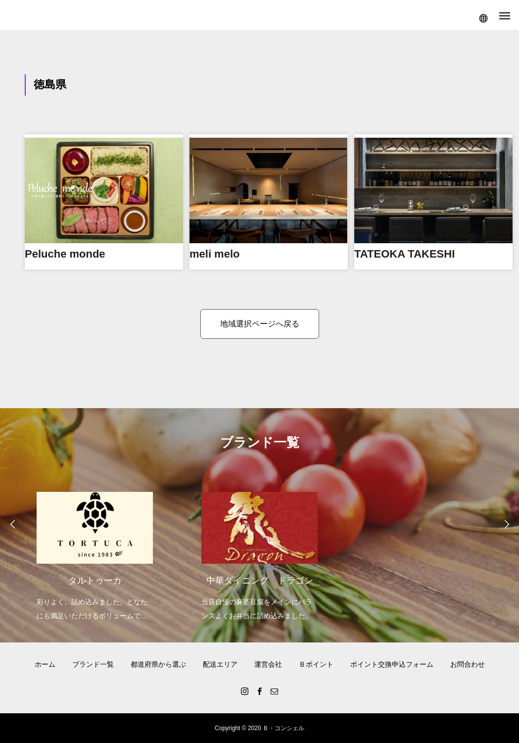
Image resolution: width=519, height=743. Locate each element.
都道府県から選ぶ (158, 664)
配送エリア (220, 664)
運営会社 (268, 664)
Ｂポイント (316, 664)
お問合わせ (467, 664)
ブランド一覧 (93, 664)
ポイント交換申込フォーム (391, 664)
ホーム (45, 664)
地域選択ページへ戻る (259, 323)
